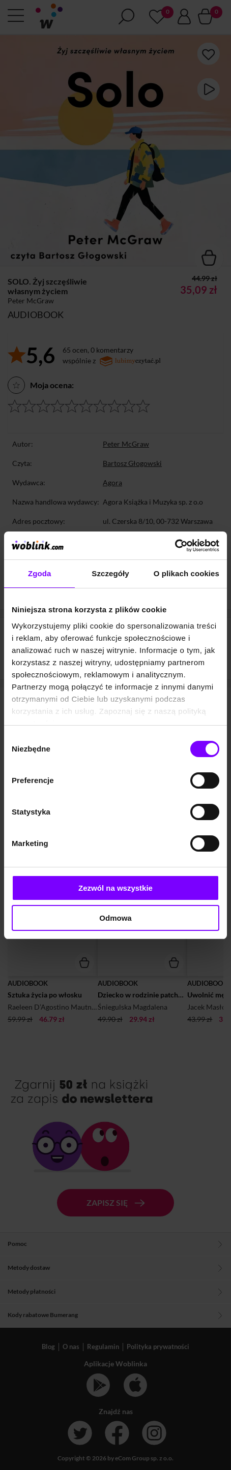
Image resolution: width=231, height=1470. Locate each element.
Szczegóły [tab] (110, 573)
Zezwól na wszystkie (115, 888)
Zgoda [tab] (39, 573)
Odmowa (115, 918)
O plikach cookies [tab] (186, 573)
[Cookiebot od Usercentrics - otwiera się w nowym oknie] (174, 545)
